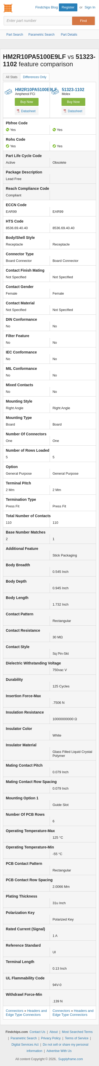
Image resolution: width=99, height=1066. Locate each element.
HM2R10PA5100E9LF (36, 89)
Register (68, 7)
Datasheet (26, 111)
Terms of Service (76, 1038)
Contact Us (37, 1032)
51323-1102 (73, 89)
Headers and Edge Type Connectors (26, 1013)
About (53, 1032)
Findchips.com (8, 8)
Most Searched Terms (77, 1032)
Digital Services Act (25, 1044)
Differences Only (34, 77)
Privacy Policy (51, 1038)
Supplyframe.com (70, 1059)
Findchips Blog (46, 7)
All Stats (11, 77)
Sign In (90, 7)
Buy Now (26, 102)
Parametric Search (24, 1038)
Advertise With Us (59, 1051)
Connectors (14, 1011)
